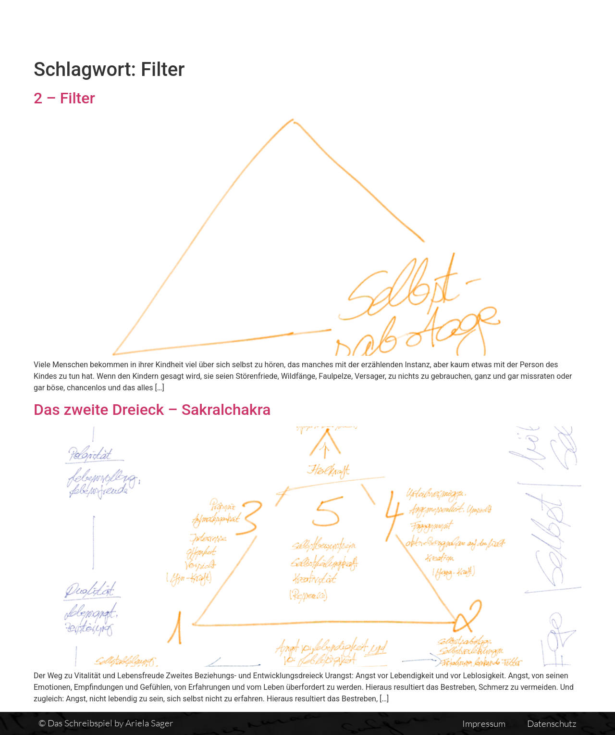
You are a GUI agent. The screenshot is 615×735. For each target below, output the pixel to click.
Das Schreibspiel (293, 27)
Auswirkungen (568, 27)
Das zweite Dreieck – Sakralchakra (152, 409)
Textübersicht (379, 27)
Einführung (492, 27)
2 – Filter (64, 98)
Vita (438, 27)
